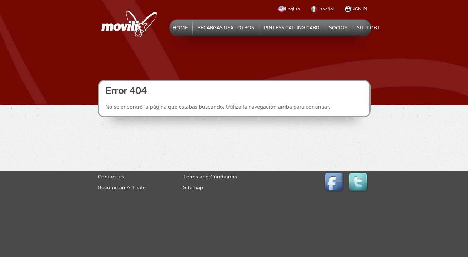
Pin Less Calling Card (291, 28)
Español (325, 8)
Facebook (334, 182)
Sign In (359, 8)
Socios (338, 28)
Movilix (129, 24)
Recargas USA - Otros (225, 28)
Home (180, 28)
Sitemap (193, 187)
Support (368, 28)
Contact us (111, 176)
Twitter (359, 182)
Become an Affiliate (122, 187)
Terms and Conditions (210, 176)
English (292, 8)
